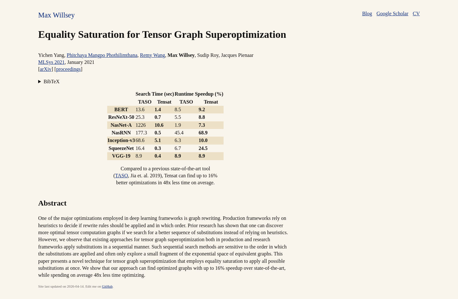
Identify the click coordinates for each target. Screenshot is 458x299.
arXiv (45, 69)
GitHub (107, 286)
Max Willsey (56, 15)
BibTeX (51, 81)
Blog (367, 13)
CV (416, 13)
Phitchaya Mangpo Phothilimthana (102, 55)
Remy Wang (152, 55)
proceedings (68, 69)
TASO (121, 175)
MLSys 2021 (51, 62)
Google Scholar (392, 13)
